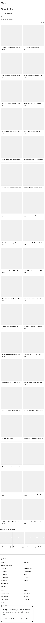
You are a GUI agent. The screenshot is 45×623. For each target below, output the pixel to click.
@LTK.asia (3, 586)
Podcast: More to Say (6, 565)
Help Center (26, 593)
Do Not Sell (4, 605)
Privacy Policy (4, 596)
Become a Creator (28, 568)
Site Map (25, 596)
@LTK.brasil (4, 580)
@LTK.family (4, 574)
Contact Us (26, 599)
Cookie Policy (4, 599)
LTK (24, 565)
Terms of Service (5, 593)
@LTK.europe (4, 577)
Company (25, 577)
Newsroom (26, 574)
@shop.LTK (3, 568)
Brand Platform (27, 571)
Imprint (3, 602)
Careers (25, 580)
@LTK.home (4, 571)
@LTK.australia (5, 583)
